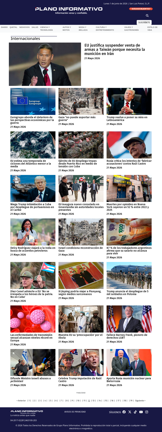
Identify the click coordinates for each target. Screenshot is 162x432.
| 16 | (112, 400)
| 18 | (125, 400)
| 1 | (29, 400)
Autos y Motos (67, 28)
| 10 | (78, 400)
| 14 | (99, 400)
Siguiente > (140, 400)
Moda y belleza (83, 28)
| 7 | (61, 400)
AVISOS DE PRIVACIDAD (75, 412)
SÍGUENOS (115, 412)
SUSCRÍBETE (144, 22)
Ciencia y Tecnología (46, 28)
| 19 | (131, 400)
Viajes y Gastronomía (131, 28)
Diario (4, 27)
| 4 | (45, 400)
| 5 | (51, 400)
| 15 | (106, 400)
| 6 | (56, 400)
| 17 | (118, 400)
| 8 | (67, 400)
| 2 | (34, 400)
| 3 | (40, 400)
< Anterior (21, 400)
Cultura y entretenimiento (105, 28)
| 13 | (93, 400)
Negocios (24, 27)
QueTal (13, 27)
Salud (35, 27)
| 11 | (84, 400)
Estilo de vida (152, 28)
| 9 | (72, 400)
